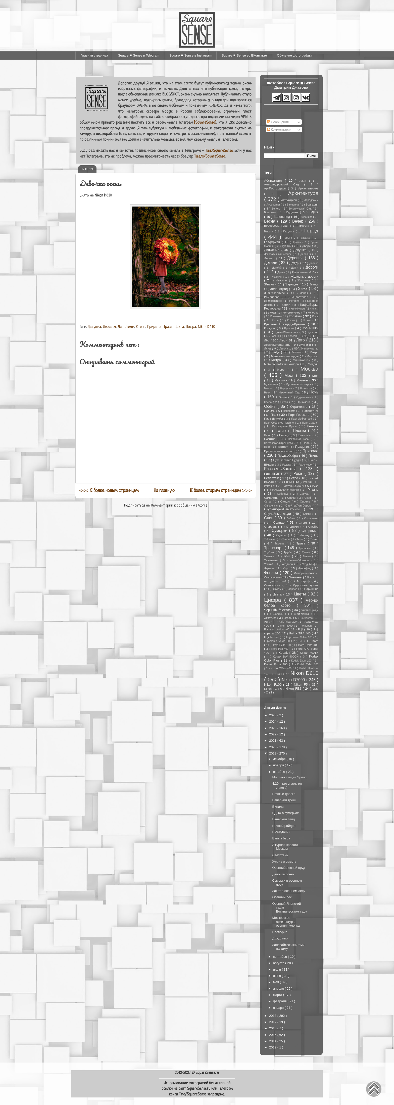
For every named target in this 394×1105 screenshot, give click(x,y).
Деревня (306, 254)
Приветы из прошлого (280, 451)
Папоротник (310, 410)
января (279, 1008)
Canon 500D (286, 625)
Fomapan (307, 625)
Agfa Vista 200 (288, 621)
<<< (108, 490)
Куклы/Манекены (287, 332)
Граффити (273, 242)
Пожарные (306, 435)
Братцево (270, 212)
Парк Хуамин (310, 422)
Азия (304, 180)
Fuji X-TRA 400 (300, 633)
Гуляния (288, 245)
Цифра (191, 327)
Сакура (305, 493)
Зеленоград (279, 289)
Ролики (308, 482)
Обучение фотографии (294, 55)
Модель (313, 364)
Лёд (267, 340)
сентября (280, 957)
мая (276, 982)
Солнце (280, 522)
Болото (276, 208)
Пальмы (270, 410)
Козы (273, 312)
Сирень (306, 501)
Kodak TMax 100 (307, 664)
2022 (273, 734)
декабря (279, 759)
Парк (275, 415)
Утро (286, 568)
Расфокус (272, 474)
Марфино (312, 356)
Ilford (315, 640)
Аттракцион (289, 200)
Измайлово (273, 296)
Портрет (283, 446)
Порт (267, 446)
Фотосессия (273, 585)
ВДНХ (314, 212)
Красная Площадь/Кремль (286, 324)
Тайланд (304, 535)
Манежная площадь (285, 356)
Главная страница (94, 55)
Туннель (269, 556)
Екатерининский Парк (305, 272)
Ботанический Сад (300, 208)
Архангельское (308, 188)
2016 (273, 1028)
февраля (280, 1001)
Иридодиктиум (273, 300)
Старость (271, 526)
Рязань (313, 489)
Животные (305, 280)
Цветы (301, 594)
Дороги (312, 267)
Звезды (314, 284)
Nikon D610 (206, 327)
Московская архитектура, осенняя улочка (286, 921)
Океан (284, 402)
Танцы (286, 539)
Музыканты (271, 384)
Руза (315, 485)
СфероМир (310, 531)
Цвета (179, 327)
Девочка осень (283, 874)
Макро (314, 352)
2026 (273, 715)
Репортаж (272, 478)
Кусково (313, 332)
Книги (315, 308)
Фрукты (277, 589)
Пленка (300, 430)
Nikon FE (271, 688)
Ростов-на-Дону (293, 485)
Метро (276, 360)
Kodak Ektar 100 (302, 660)
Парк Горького (299, 415)
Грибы (298, 242)
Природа (154, 327)
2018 (273, 1016)
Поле (307, 442)
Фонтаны (296, 577)
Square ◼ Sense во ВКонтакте (244, 55)
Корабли (296, 316)
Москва (309, 369)
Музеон (303, 380)
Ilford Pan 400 (280, 648)
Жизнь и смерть (284, 861)
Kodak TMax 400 (282, 668)
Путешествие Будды (287, 460)
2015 (273, 1035)
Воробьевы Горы (277, 225)
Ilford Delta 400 (308, 644)
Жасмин (277, 276)
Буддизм (293, 212)
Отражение (299, 407)
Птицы (313, 456)
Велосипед (282, 217)
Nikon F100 (273, 684)
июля (277, 969)
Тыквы (307, 556)
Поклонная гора (299, 439)
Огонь (283, 397)
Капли (287, 304)
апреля (279, 988)
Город (311, 230)
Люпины (297, 352)
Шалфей (279, 614)
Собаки (292, 518)
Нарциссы (286, 388)
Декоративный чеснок (278, 254)
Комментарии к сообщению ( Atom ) (179, 506)
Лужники (305, 344)
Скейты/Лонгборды (299, 505)
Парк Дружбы (274, 418)
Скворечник (271, 505)
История (295, 300)
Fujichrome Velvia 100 (299, 637)
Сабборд (283, 493)
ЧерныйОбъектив (278, 610)
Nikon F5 (301, 684)
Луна (268, 348)
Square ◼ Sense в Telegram (138, 55)
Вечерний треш (284, 800)
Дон (294, 267)
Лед (307, 336)
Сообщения (278, 122)
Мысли (269, 388)
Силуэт (286, 501)
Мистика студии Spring (289, 777)
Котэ (315, 316)
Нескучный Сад (290, 392)
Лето (301, 340)
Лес (120, 327)
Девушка (94, 327)
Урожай (269, 564)
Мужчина (281, 380)
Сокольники (311, 518)
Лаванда (276, 336)
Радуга (287, 464)
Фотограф (304, 581)
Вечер (298, 221)
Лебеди (293, 336)
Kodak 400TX (309, 652)
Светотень (280, 855)
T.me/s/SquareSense (209, 157)
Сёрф (309, 497)
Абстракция (274, 180)
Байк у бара (281, 838)
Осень (140, 327)
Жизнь (269, 284)
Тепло (314, 539)
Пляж (268, 435)
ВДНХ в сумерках (285, 813)
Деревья (109, 327)
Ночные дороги (283, 794)
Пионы (279, 430)
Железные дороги (304, 276)
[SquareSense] (205, 123)
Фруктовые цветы (305, 585)
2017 (273, 1022)
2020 (273, 747)
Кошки (291, 320)
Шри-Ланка (302, 613)
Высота (269, 231)
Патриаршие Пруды (285, 426)
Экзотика (270, 617)
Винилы (278, 807)
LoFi (280, 674)
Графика (306, 237)
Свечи (292, 497)
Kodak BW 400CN (286, 656)
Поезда (284, 435)
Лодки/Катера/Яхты (278, 344)
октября (279, 772)
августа (279, 963)
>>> (221, 490)
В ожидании (281, 832)
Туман (307, 552)
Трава (168, 327)
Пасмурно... (281, 932)
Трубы (289, 552)
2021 (273, 740)
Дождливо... (281, 938)
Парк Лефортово (302, 418)
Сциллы (282, 535)
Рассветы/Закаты (282, 469)
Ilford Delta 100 (282, 645)
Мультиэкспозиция (299, 384)
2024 (273, 721)
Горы (287, 237)
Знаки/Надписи (275, 292)
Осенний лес (282, 897)
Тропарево (306, 548)
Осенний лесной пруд (288, 868)
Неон (268, 392)
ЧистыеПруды (310, 610)
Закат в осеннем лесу (288, 891)
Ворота (305, 225)
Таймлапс (270, 539)
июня (277, 976)
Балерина (293, 204)
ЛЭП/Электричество (306, 348)
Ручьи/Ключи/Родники (286, 489)
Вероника (307, 217)
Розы (288, 482)
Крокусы (270, 328)
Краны (307, 320)
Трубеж (270, 552)
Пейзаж (312, 426)
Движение (272, 250)
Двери (307, 245)
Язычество (306, 618)
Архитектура (303, 193)
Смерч (307, 514)
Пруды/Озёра (288, 456)
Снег (269, 518)
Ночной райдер (283, 826)
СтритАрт (293, 526)
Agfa (267, 621)
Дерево (270, 258)
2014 (273, 1041)
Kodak (283, 653)
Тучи (287, 556)
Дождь (294, 263)
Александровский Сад (284, 184)
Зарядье (292, 284)
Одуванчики (304, 397)
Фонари (272, 573)
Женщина (282, 280)
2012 (273, 1047)
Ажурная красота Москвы (285, 847)
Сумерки (280, 530)
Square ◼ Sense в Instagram (190, 55)
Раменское (306, 464)
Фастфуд (305, 568)
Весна (270, 221)
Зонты (305, 293)
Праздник (303, 446)
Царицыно (311, 588)
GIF (301, 641)
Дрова (281, 272)
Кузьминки (310, 328)
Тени (300, 539)
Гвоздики (289, 231)
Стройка (313, 526)
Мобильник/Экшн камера (282, 364)
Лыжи (283, 348)
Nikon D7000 (294, 680)
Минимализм (302, 360)
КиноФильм (298, 308)
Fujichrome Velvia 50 (277, 641)
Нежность (306, 388)
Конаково (276, 316)
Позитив (271, 438)
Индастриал (301, 296)
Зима (303, 288)
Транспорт (274, 548)
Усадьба (288, 564)
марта (278, 995)
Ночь (313, 392)
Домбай (277, 267)
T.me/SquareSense (219, 151)
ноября (279, 765)
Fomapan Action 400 (277, 629)
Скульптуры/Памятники (284, 509)
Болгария (312, 204)
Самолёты (272, 497)
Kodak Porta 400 (276, 664)
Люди (129, 327)
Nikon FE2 (294, 688)
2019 (273, 753)
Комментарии (279, 129)
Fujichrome (272, 637)
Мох (315, 376)
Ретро (294, 478)
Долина (313, 263)
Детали (271, 263)
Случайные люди (278, 514)
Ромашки (270, 486)
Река (299, 473)
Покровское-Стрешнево (279, 443)
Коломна (313, 312)
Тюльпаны (272, 560)
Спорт (304, 522)
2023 (273, 728)
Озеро (268, 402)
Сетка (268, 501)
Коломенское (291, 312)
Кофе (276, 320)
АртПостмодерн (276, 188)
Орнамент (304, 402)
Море (282, 369)
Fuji (301, 629)
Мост (290, 375)
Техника (280, 543)
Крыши (289, 328)
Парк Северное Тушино (279, 422)
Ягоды (288, 617)
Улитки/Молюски (300, 560)
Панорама (289, 411)
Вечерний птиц (283, 819)
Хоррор (293, 589)
